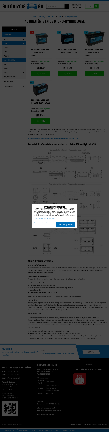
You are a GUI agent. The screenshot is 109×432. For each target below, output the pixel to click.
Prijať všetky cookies (66, 225)
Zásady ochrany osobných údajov (44, 218)
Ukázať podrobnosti (40, 223)
